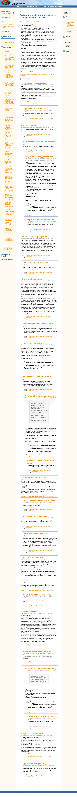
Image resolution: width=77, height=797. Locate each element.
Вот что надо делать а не (33, 125)
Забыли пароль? (7, 29)
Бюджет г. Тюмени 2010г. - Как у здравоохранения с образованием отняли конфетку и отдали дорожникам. (9, 102)
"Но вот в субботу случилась (35, 236)
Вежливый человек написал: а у (40, 669)
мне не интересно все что (33, 477)
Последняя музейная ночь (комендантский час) (9, 178)
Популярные (30, 6)
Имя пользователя (6, 17)
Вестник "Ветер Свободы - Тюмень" (8, 109)
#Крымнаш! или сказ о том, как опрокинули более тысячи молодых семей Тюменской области (9, 65)
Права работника (71, 29)
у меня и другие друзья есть (40, 460)
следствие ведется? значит (36, 262)
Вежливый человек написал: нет (40, 396)
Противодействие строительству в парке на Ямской (9, 198)
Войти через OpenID (7, 24)
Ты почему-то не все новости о (38, 323)
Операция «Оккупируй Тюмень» (8, 162)
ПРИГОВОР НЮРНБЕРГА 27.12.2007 (8, 183)
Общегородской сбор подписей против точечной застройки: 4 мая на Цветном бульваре (9, 156)
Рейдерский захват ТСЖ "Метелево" (8, 203)
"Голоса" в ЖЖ (70, 25)
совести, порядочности (32, 557)
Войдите (24, 74)
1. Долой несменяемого (32, 733)
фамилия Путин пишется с (36, 533)
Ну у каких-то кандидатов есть (39, 157)
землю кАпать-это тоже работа (42, 716)
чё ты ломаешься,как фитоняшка (39, 501)
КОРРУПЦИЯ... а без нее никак (9, 136)
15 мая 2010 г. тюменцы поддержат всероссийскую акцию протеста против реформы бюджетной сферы (9, 74)
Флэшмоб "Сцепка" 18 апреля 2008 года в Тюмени (9, 224)
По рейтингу (59, 6)
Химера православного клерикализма (8, 229)
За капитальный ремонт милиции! (9, 117)
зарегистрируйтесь (32, 74)
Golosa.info (17, 1)
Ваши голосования (9, 42)
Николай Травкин (29, 612)
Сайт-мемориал (19, 6)
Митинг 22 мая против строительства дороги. (8, 149)
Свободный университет (70, 27)
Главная (22, 12)
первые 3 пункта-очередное (40, 220)
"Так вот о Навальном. (31, 279)
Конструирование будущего (28, 24)
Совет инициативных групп (70, 22)
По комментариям (48, 6)
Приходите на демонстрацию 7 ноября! (9, 187)
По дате (37, 6)
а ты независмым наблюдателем (39, 141)
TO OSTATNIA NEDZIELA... (8, 93)
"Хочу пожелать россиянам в (35, 516)
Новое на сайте (8, 41)
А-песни (69, 24)
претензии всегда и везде (35, 763)
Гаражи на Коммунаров (8, 113)
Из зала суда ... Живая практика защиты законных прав (9, 121)
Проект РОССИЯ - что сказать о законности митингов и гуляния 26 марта (9, 193)
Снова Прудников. (9, 211)
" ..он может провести (31, 343)
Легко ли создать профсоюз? (9, 139)
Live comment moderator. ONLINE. (8, 89)
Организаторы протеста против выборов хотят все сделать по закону (9, 168)
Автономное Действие (70, 31)
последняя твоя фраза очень (37, 595)
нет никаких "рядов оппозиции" (38, 376)
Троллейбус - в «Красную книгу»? (9, 220)
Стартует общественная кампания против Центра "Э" (9, 53)
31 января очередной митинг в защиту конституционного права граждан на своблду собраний (9, 82)
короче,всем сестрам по (34, 109)
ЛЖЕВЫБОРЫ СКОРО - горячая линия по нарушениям (9, 144)
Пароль (3, 21)
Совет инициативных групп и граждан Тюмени (9, 215)
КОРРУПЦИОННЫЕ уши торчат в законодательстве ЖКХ (9, 59)
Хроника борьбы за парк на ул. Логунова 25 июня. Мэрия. (9, 234)
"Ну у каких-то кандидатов (33, 83)
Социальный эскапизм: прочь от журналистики (9, 239)
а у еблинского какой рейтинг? (37, 652)
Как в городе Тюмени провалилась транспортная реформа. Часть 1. (9, 127)
